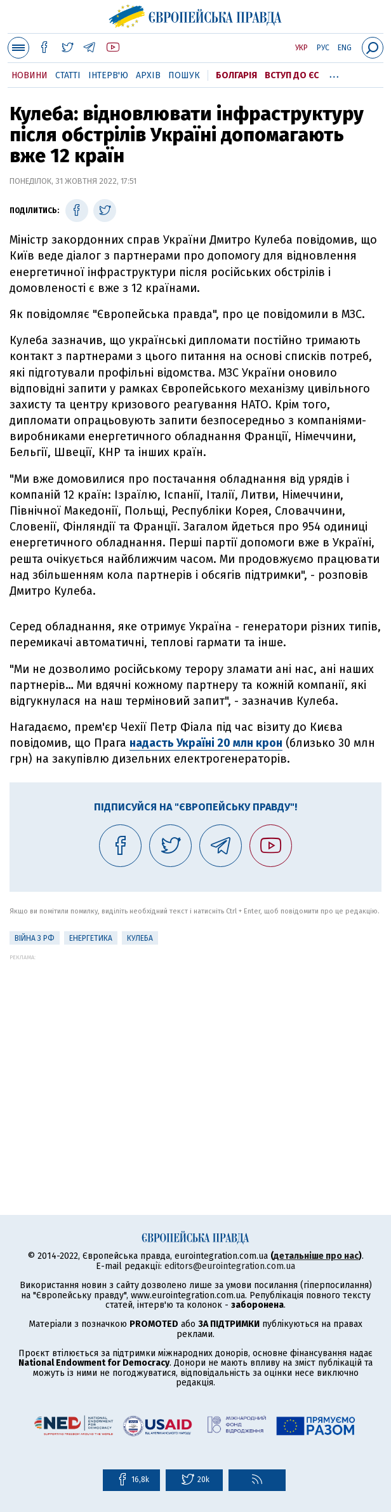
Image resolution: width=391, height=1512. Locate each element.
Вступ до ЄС (292, 75)
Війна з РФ (35, 938)
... (334, 73)
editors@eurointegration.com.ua (229, 1266)
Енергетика (90, 938)
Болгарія (236, 75)
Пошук (184, 75)
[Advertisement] (195, 1050)
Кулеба (140, 938)
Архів (148, 75)
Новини (29, 75)
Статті (68, 75)
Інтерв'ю (108, 75)
